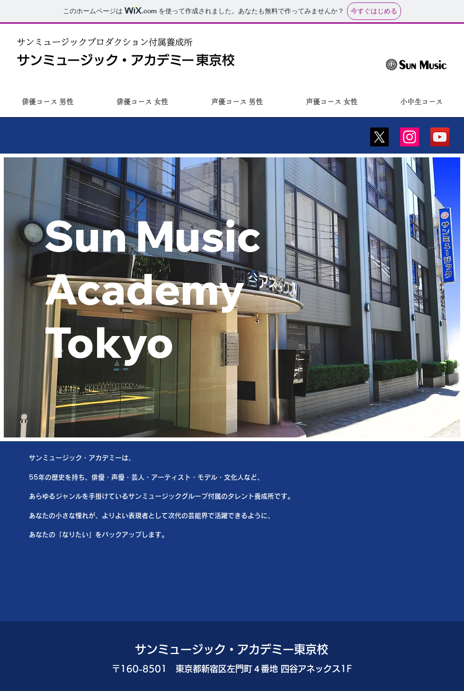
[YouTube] (439, 136)
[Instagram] (409, 136)
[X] (379, 136)
